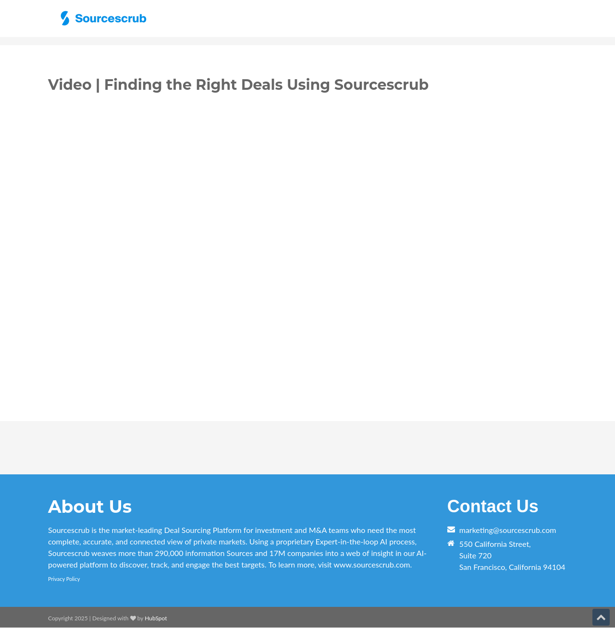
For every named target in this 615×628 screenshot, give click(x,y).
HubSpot (156, 618)
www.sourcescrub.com (371, 564)
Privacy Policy (64, 579)
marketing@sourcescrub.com (507, 529)
